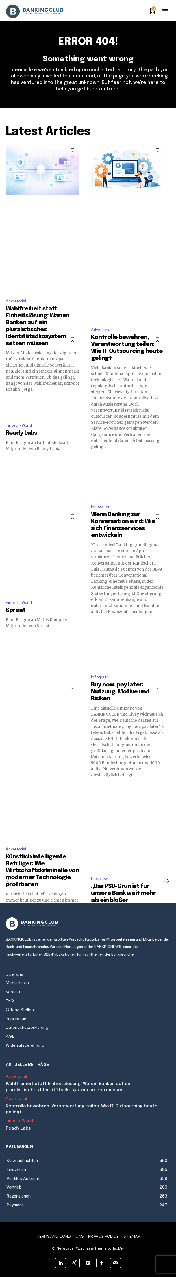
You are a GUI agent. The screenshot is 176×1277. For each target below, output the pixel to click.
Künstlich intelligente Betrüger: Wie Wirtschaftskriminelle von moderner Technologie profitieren (42, 871)
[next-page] (165, 881)
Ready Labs (21, 433)
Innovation (100, 506)
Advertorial (16, 301)
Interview (99, 878)
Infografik (100, 677)
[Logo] (88, 923)
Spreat (15, 610)
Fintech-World (19, 425)
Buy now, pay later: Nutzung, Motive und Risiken (120, 692)
